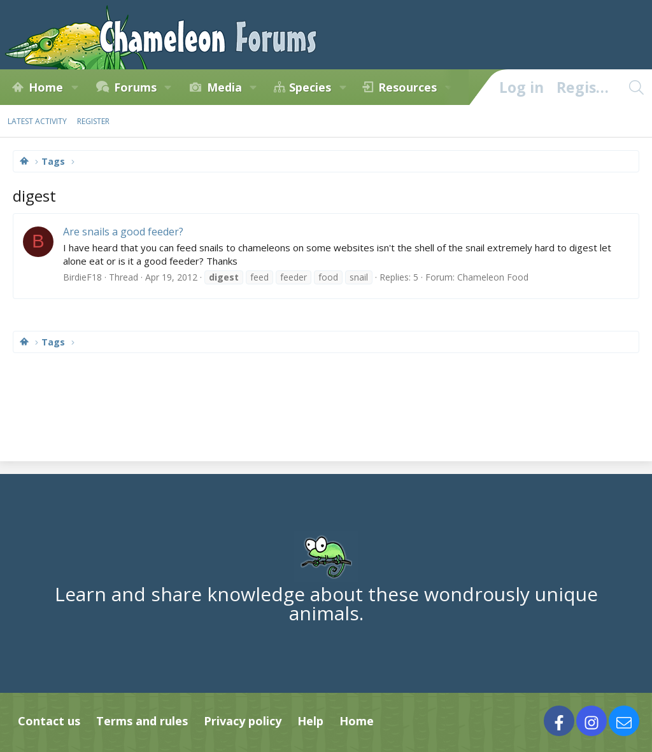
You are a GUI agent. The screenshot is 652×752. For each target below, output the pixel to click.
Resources (407, 87)
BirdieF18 (82, 277)
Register (93, 121)
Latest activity (37, 121)
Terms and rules (142, 720)
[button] (74, 87)
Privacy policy (242, 720)
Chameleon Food (492, 277)
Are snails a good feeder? (123, 232)
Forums (135, 87)
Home (46, 87)
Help (310, 720)
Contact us (49, 720)
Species (310, 87)
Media (224, 87)
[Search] (636, 87)
